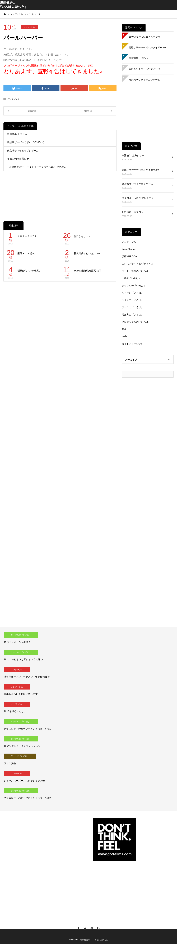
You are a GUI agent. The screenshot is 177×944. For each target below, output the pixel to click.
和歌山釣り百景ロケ (18, 158)
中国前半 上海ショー (18, 134)
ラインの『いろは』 (132, 300)
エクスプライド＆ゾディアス (137, 263)
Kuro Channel (129, 249)
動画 (124, 329)
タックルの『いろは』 (134, 285)
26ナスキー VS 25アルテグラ (144, 36)
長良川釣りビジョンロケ (87, 253)
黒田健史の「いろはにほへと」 (94, 939)
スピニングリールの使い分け (144, 69)
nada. (125, 336)
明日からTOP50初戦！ (29, 270)
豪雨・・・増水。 (27, 253)
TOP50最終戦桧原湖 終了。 (89, 270)
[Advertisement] (60, 192)
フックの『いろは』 (132, 307)
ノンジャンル (29, 27)
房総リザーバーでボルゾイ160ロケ (26, 142)
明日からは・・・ (83, 236)
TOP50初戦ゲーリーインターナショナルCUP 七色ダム (36, 166)
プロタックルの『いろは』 (136, 321)
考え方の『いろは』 (132, 314)
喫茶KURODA (129, 256)
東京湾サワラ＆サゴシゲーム (23, 150)
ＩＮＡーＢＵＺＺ (27, 236)
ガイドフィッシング (132, 343)
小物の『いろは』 (131, 278)
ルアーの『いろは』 (132, 292)
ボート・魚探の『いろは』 (136, 271)
